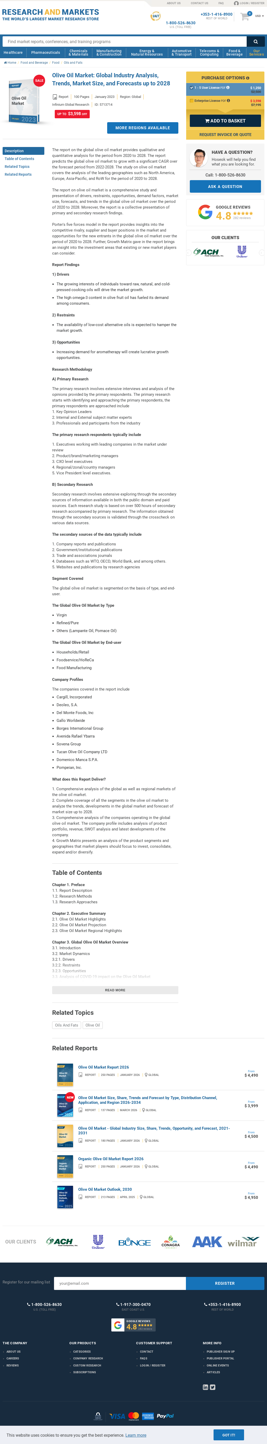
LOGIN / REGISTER (249, 3)
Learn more (135, 1435)
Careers (13, 1358)
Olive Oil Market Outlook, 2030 (105, 1189)
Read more (115, 990)
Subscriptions (84, 1372)
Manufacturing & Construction (109, 52)
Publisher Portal (220, 1358)
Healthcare (13, 52)
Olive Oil (93, 1025)
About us (14, 1351)
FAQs (143, 1358)
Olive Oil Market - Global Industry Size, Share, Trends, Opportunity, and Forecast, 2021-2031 (154, 1130)
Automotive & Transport (182, 52)
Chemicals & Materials (78, 52)
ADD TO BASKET (225, 120)
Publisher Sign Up (221, 1351)
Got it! (228, 1435)
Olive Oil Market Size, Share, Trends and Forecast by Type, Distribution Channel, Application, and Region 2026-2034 (147, 1100)
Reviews (13, 1365)
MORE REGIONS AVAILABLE (143, 128)
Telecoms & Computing (209, 52)
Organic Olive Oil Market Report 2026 (111, 1159)
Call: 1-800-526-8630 (225, 175)
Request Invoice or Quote (225, 134)
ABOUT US (174, 3)
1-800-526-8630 (181, 23)
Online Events (218, 1365)
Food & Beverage (234, 52)
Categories (82, 1351)
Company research (88, 1358)
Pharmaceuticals (45, 52)
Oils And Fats (66, 1025)
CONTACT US (199, 3)
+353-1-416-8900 (217, 14)
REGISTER (225, 1283)
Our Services (256, 52)
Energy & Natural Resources (147, 52)
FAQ (221, 3)
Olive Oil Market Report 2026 (103, 1067)
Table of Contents (19, 159)
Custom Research (87, 1365)
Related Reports (18, 174)
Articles (213, 1372)
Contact (146, 1351)
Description (14, 151)
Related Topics (17, 166)
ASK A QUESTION (225, 186)
